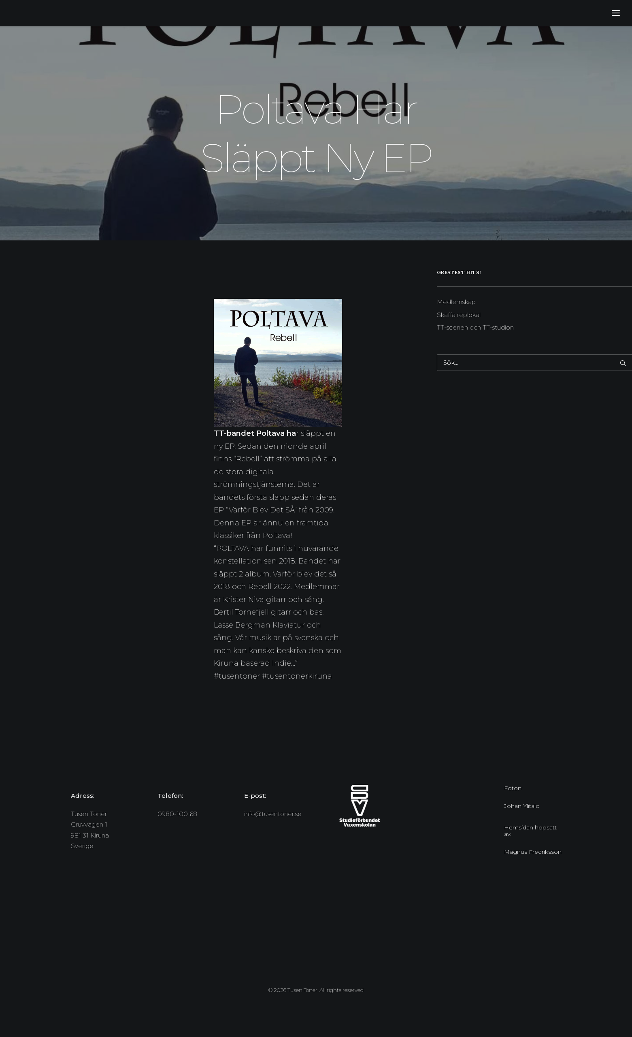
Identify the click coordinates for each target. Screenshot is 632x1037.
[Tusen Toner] (15, 13)
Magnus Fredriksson (533, 851)
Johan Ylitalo (522, 806)
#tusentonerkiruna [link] (297, 676)
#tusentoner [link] (237, 676)
